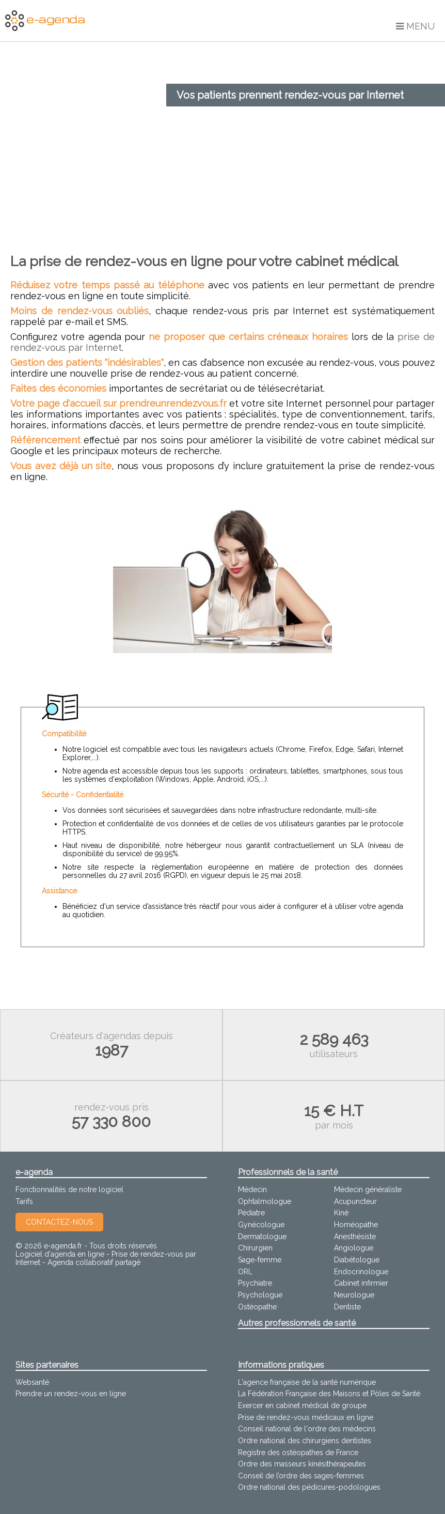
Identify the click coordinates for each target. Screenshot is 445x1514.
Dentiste (347, 1307)
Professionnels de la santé (288, 1172)
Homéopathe (356, 1225)
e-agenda (34, 1172)
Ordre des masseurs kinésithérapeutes (302, 1464)
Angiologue (353, 1248)
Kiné (341, 1213)
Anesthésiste (355, 1236)
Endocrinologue (361, 1272)
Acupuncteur (355, 1201)
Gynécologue (261, 1225)
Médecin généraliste (368, 1189)
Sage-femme (259, 1260)
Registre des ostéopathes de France (298, 1452)
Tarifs (24, 1201)
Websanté (32, 1382)
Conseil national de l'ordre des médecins (307, 1429)
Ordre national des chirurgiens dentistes (304, 1440)
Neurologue (354, 1295)
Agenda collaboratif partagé (93, 1262)
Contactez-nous (59, 1222)
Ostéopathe (257, 1307)
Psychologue (260, 1295)
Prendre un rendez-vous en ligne (70, 1393)
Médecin (252, 1189)
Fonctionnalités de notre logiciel (69, 1189)
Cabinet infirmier (361, 1283)
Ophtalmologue (264, 1201)
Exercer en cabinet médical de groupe (302, 1405)
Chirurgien (255, 1248)
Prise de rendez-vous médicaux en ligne (305, 1417)
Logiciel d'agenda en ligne (59, 1254)
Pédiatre (251, 1213)
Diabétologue (356, 1260)
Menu (415, 26)
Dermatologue (262, 1236)
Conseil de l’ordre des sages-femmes (301, 1476)
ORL (245, 1272)
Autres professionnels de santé (297, 1323)
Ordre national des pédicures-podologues (309, 1487)
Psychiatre (255, 1283)
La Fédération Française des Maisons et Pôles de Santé (329, 1393)
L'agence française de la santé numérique (307, 1382)
